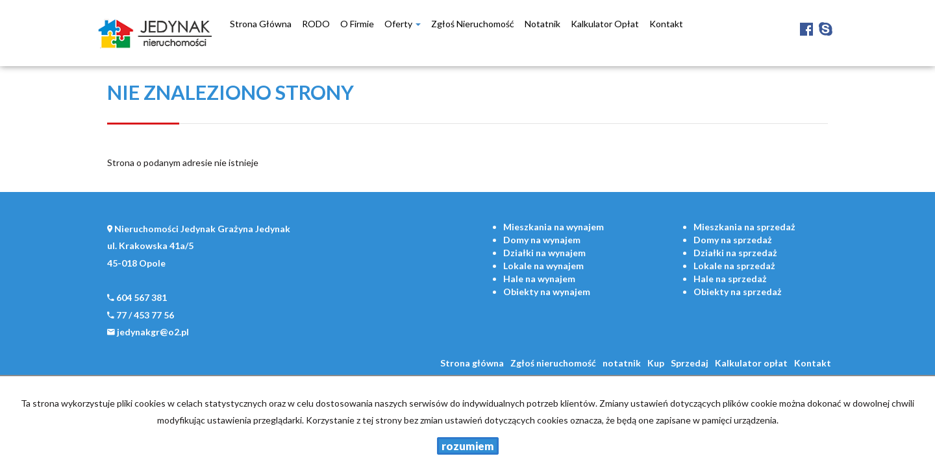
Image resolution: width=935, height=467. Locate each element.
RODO (316, 23)
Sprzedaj (689, 362)
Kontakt (666, 23)
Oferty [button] (402, 23)
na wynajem (553, 226)
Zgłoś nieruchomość (472, 23)
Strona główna (261, 23)
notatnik (542, 23)
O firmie (357, 23)
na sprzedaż (744, 226)
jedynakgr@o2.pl (153, 331)
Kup (655, 362)
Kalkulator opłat (605, 23)
